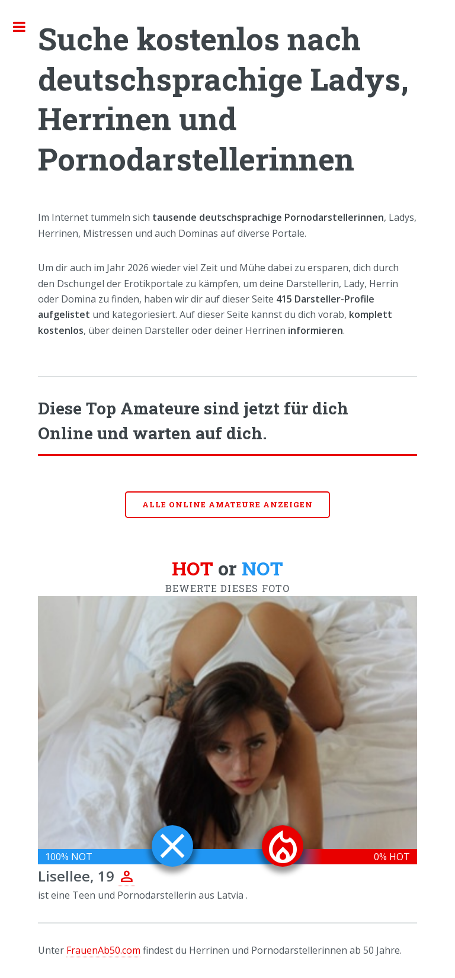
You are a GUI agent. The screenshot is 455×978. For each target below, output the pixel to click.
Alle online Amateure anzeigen (227, 504)
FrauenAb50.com (103, 950)
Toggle (25, 26)
